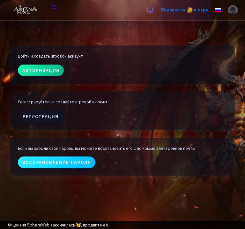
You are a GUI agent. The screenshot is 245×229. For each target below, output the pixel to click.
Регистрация (41, 116)
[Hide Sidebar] (53, 10)
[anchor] (150, 9)
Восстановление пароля (56, 162)
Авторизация (41, 70)
